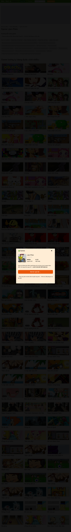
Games (21, 251)
